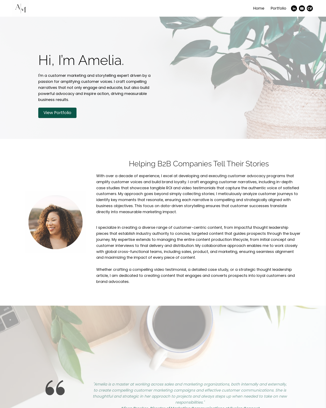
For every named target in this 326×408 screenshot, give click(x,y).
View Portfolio (57, 113)
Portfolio (278, 8)
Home (258, 8)
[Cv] (310, 8)
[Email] (302, 8)
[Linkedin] (294, 8)
